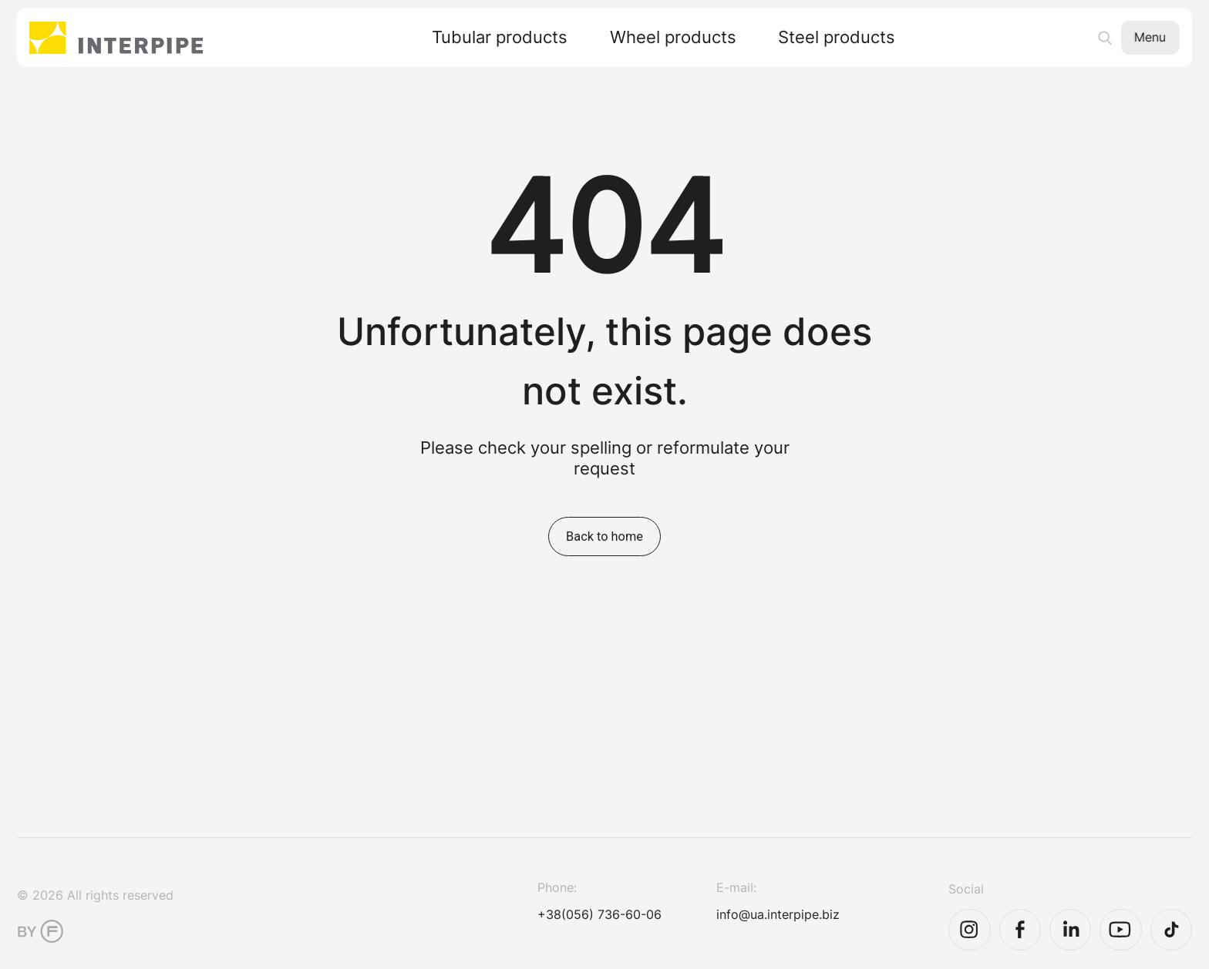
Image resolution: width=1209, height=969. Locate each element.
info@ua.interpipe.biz (778, 914)
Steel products (836, 37)
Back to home (604, 536)
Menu (1150, 37)
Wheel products (673, 37)
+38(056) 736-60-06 (599, 914)
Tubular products (499, 37)
